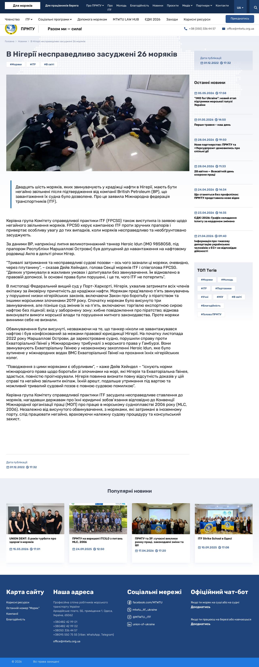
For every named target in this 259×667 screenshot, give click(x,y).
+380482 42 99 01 (65, 622)
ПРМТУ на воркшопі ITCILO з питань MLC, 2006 (97, 540)
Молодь (121, 5)
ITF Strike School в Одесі (215, 538)
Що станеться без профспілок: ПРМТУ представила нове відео (216, 196)
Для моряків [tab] (22, 6)
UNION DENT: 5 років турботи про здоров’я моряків (32, 540)
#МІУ (220, 296)
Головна (9, 41)
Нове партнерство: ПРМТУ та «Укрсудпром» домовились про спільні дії (217, 148)
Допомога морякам (92, 19)
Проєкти (173, 5)
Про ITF (110, 8)
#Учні (204, 296)
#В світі (49, 64)
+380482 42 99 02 (65, 626)
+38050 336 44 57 (65, 630)
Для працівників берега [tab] (62, 5)
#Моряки (16, 64)
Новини (158, 5)
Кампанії (12, 614)
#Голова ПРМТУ (211, 314)
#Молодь (227, 279)
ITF (28, 19)
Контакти (222, 5)
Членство (12, 19)
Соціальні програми (55, 19)
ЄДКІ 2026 (152, 19)
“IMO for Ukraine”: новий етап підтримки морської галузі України (215, 102)
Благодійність (139, 5)
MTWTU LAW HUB (126, 19)
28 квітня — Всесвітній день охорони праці (214, 173)
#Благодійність (211, 305)
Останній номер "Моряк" (22, 608)
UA (240, 8)
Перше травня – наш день (212, 125)
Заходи (172, 19)
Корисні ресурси (197, 19)
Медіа (187, 5)
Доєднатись (200, 607)
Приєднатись (240, 18)
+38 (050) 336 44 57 (199, 28)
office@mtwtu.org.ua (238, 28)
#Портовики (223, 288)
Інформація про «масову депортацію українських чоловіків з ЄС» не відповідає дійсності (215, 246)
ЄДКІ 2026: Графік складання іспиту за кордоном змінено (215, 219)
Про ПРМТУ (95, 5)
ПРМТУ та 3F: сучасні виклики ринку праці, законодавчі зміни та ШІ (159, 542)
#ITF (33, 64)
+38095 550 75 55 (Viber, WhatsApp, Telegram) (83, 634)
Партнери (204, 5)
